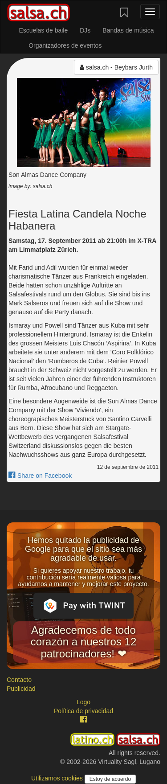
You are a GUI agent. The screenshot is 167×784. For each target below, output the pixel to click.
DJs (85, 30)
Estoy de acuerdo (110, 779)
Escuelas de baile (43, 30)
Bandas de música (128, 30)
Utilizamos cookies (58, 778)
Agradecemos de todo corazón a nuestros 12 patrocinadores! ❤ (83, 642)
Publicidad (21, 688)
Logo (83, 702)
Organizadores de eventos (65, 45)
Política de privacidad (83, 710)
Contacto (19, 679)
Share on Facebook (40, 475)
